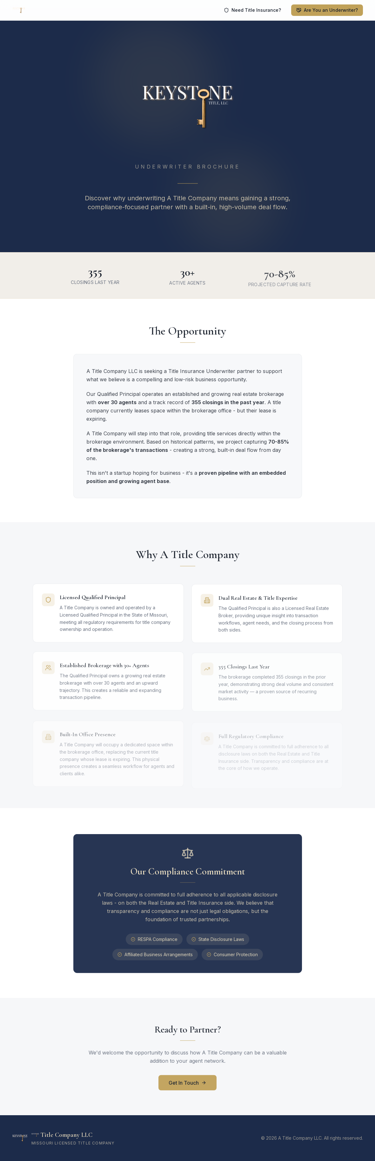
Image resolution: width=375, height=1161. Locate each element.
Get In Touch (187, 1085)
